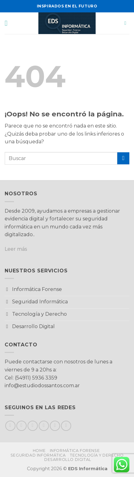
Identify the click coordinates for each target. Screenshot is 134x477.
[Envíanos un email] (44, 426)
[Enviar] (123, 158)
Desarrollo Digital (67, 459)
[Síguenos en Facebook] (10, 426)
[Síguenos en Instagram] (21, 426)
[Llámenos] (55, 426)
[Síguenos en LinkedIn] (66, 426)
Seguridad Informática (38, 455)
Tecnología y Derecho (96, 455)
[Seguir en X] (33, 426)
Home (39, 450)
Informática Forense (75, 450)
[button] (8, 23)
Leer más (16, 249)
